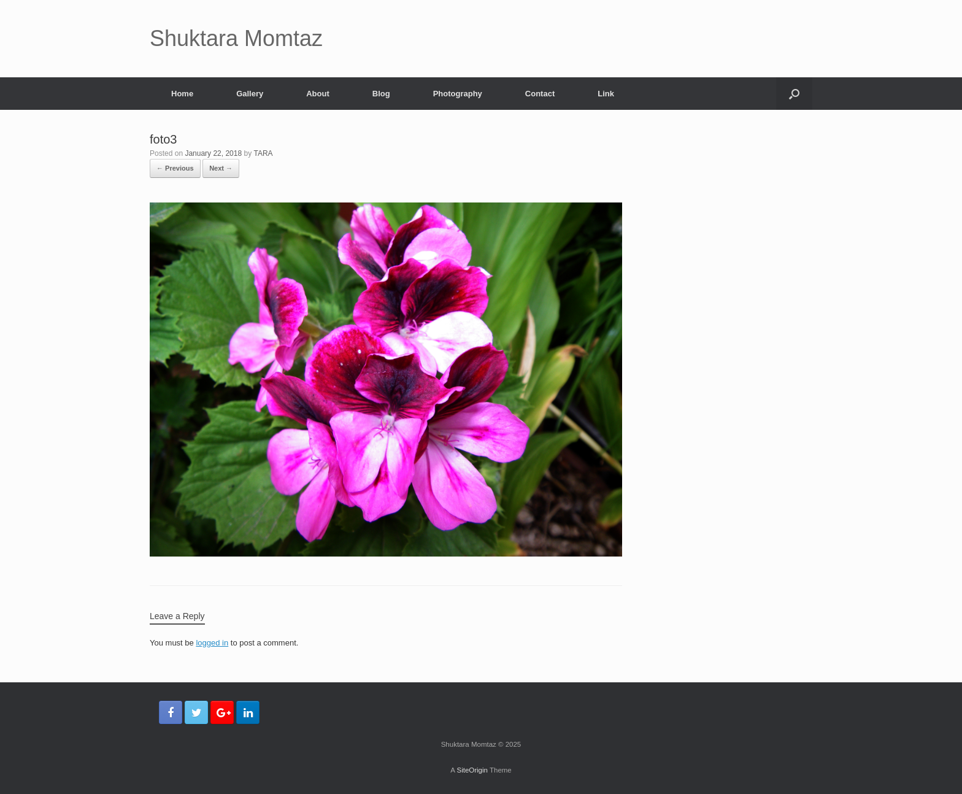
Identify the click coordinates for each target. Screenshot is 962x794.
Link (606, 93)
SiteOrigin (472, 770)
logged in (212, 642)
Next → (221, 168)
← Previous (175, 168)
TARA (263, 153)
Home (182, 93)
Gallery (249, 93)
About (317, 93)
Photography (457, 93)
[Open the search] (794, 93)
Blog (381, 93)
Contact (540, 93)
